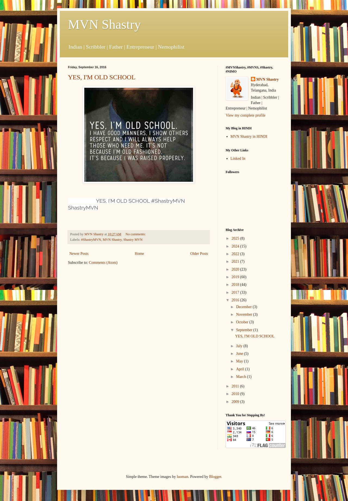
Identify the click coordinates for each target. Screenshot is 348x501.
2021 (236, 261)
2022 (236, 254)
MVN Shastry (104, 24)
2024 (236, 246)
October (242, 322)
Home (139, 254)
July (239, 346)
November (244, 314)
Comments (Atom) (103, 263)
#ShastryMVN (91, 240)
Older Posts (199, 254)
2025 (236, 238)
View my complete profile (246, 115)
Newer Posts (78, 254)
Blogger (215, 477)
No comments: (136, 234)
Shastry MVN (132, 240)
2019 (236, 277)
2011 (236, 386)
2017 (236, 292)
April (240, 369)
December (244, 307)
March (241, 377)
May (240, 361)
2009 (236, 402)
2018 (236, 285)
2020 (236, 269)
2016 (236, 300)
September (244, 330)
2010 (236, 394)
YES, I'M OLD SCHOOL (101, 77)
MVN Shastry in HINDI (249, 136)
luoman (182, 477)
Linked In (238, 158)
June (240, 354)
